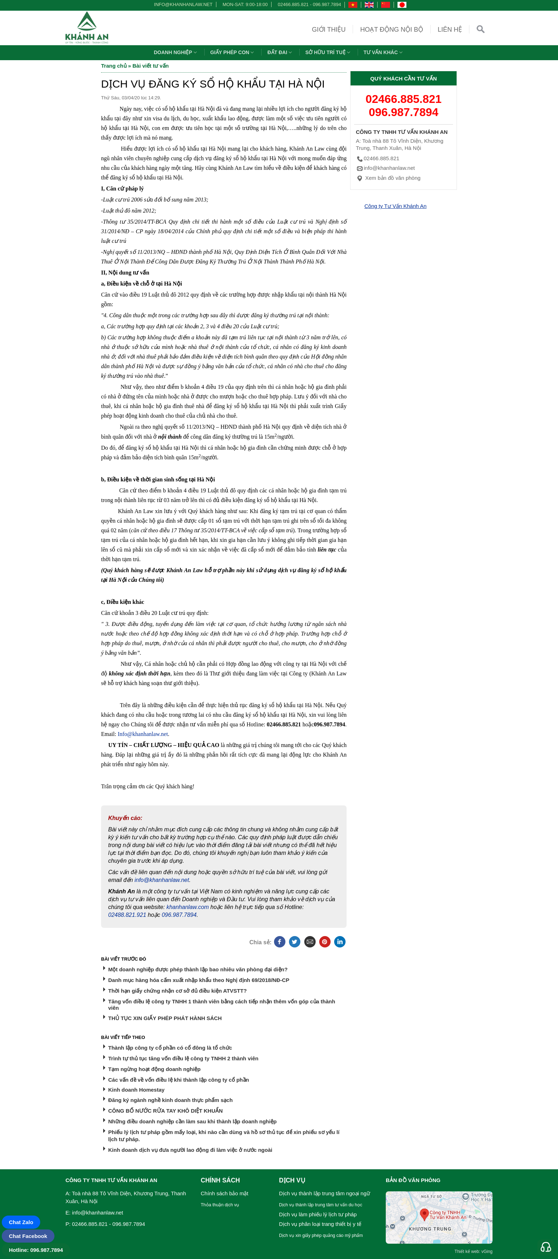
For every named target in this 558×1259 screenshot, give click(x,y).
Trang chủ (114, 66)
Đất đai (280, 52)
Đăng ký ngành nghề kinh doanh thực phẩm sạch (170, 1100)
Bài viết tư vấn (150, 66)
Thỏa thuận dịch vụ (220, 1204)
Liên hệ (450, 29)
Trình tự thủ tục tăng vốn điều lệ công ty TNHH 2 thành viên (183, 1058)
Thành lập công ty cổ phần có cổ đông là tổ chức (170, 1048)
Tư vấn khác (384, 52)
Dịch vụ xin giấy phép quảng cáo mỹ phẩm (321, 1235)
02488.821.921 (127, 915)
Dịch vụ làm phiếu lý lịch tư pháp (318, 1214)
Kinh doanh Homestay (136, 1090)
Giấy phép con (233, 52)
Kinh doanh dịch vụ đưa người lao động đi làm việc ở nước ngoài (190, 1150)
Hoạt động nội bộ (391, 29)
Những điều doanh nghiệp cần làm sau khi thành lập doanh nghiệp (192, 1121)
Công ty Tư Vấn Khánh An (395, 206)
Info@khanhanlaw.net (143, 734)
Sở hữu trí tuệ (328, 52)
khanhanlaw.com (188, 907)
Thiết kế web (466, 1251)
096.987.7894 (327, 4)
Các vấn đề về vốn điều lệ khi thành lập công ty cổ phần (178, 1080)
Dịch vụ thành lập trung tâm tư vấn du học (320, 1204)
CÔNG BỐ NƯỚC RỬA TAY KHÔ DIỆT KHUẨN (165, 1111)
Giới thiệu (329, 29)
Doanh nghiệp (176, 52)
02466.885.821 (293, 4)
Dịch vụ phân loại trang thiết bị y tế (320, 1224)
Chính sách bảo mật (224, 1193)
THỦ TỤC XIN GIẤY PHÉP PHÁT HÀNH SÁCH (165, 1018)
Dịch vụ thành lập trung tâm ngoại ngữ (324, 1193)
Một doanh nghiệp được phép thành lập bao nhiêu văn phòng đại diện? (198, 969)
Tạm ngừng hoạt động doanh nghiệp (154, 1069)
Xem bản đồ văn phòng (388, 178)
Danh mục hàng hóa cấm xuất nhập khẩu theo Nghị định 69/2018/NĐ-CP (198, 980)
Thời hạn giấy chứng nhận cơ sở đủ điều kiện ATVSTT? (177, 991)
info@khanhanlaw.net (182, 4)
